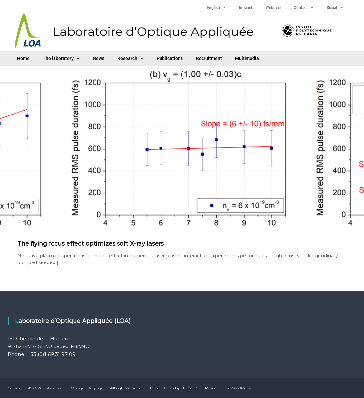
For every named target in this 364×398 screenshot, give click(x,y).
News (98, 58)
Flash (169, 388)
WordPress (240, 388)
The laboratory (61, 58)
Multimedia (247, 58)
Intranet (245, 7)
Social (335, 7)
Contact (303, 7)
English (216, 7)
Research (130, 58)
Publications (170, 58)
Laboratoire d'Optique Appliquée (76, 388)
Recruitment (209, 58)
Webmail (273, 7)
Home (23, 58)
